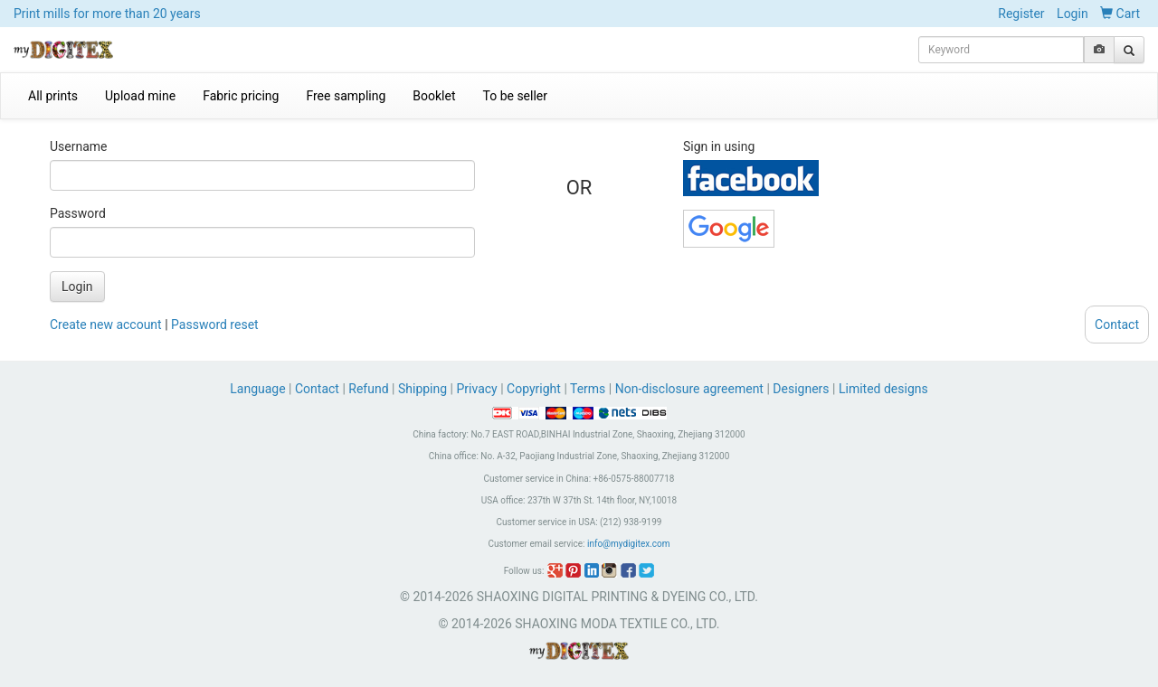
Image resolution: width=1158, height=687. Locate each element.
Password (78, 213)
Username (79, 146)
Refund (368, 388)
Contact (317, 388)
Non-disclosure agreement (689, 388)
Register (1021, 13)
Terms (587, 388)
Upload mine (140, 96)
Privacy (476, 388)
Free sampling (345, 96)
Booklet (434, 96)
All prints (53, 96)
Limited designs (883, 388)
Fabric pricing (241, 96)
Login (1072, 13)
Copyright (534, 388)
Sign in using (719, 146)
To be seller (515, 96)
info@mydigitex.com (628, 544)
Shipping (422, 388)
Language (259, 388)
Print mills (107, 13)
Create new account (106, 324)
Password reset (215, 324)
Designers (801, 388)
